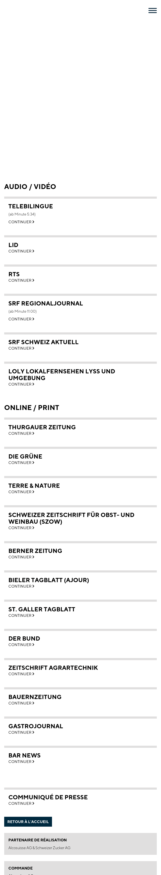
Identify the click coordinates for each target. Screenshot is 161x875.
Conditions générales (26, 789)
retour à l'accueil (28, 668)
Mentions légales (22, 779)
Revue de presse (22, 799)
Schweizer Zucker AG (52, 695)
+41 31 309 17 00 (29, 743)
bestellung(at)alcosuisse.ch (45, 749)
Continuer (21, 69)
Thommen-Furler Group (28, 808)
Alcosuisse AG (20, 695)
